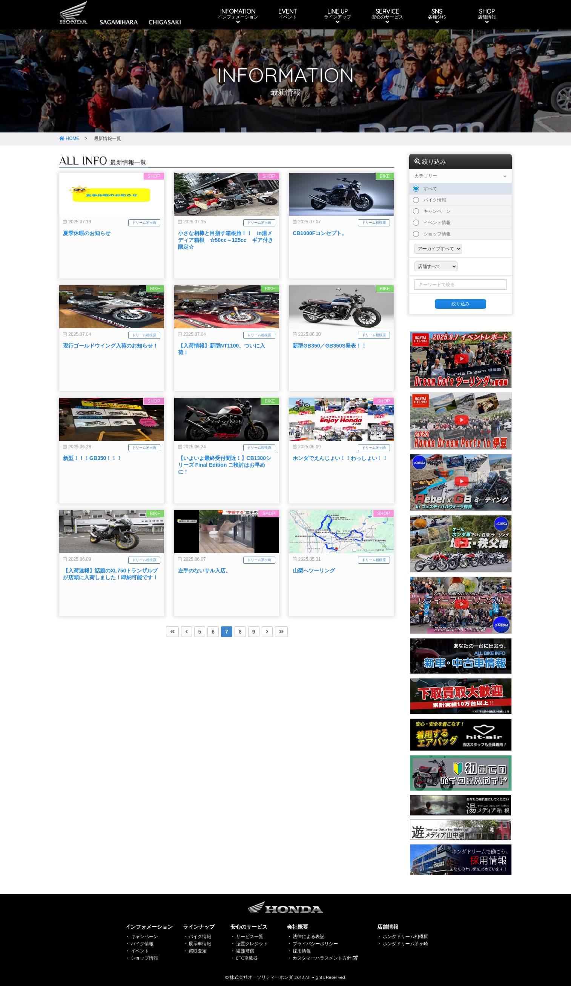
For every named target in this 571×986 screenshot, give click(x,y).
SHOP (487, 16)
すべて (425, 189)
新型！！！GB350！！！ (92, 484)
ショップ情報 (432, 234)
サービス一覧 (249, 936)
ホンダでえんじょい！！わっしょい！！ (340, 484)
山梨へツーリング (314, 597)
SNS (437, 16)
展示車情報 (200, 943)
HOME (69, 138)
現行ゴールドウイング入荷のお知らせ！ (110, 372)
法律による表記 (308, 936)
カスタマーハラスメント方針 (325, 958)
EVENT (287, 14)
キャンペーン (432, 211)
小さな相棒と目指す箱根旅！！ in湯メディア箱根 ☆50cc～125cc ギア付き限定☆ (225, 266)
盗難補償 (245, 951)
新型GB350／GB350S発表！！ (330, 372)
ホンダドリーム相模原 (405, 936)
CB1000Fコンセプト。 (320, 260)
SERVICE (387, 16)
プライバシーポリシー (315, 943)
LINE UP (337, 16)
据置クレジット (252, 943)
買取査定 (198, 951)
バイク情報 (429, 200)
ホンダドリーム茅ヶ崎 (405, 943)
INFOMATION (238, 16)
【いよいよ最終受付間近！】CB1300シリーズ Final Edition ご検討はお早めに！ (224, 491)
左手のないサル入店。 (204, 597)
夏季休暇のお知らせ (87, 260)
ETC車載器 (247, 958)
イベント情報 (432, 223)
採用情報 (302, 951)
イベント (140, 951)
